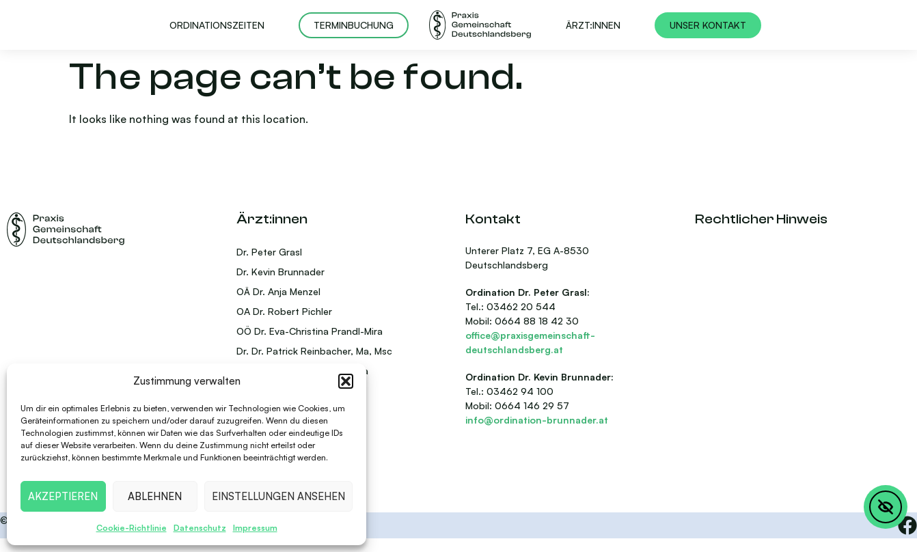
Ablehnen (155, 496)
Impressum (255, 528)
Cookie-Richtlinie (131, 528)
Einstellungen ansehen (278, 496)
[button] (346, 381)
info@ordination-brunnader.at (536, 420)
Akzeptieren (63, 496)
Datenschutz (200, 528)
